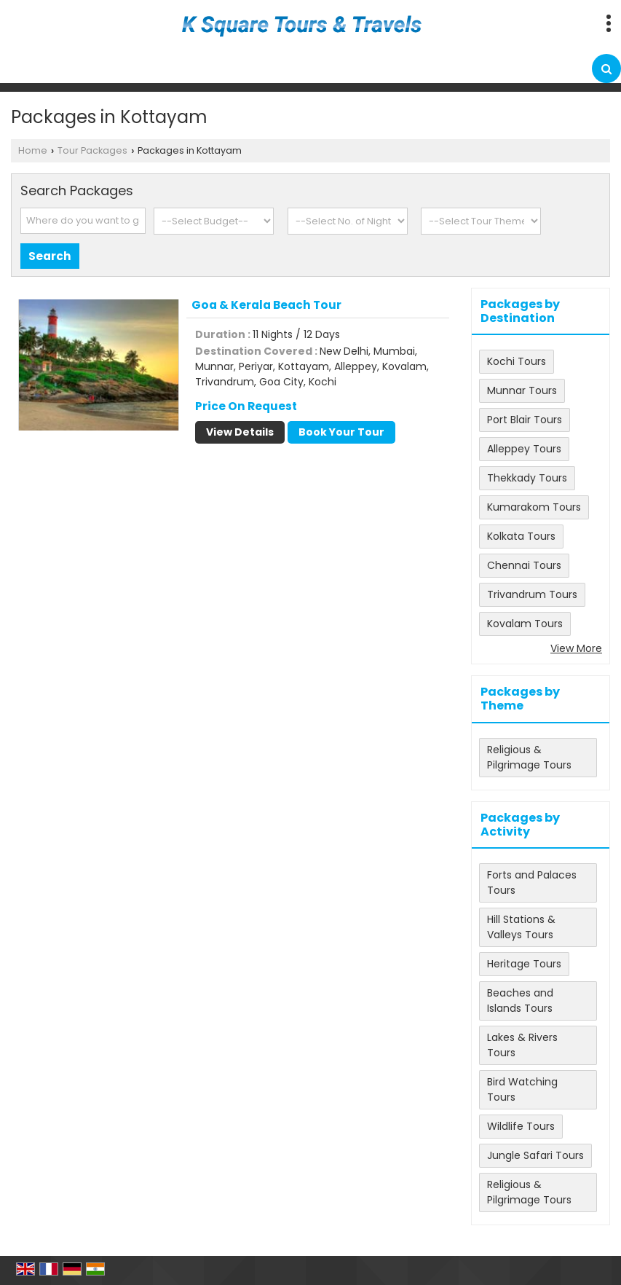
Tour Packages (92, 150)
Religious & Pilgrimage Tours (529, 757)
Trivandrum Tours (532, 594)
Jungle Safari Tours (535, 1155)
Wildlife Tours (521, 1126)
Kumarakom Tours (534, 507)
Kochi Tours (516, 361)
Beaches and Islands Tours (520, 1000)
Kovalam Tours (525, 623)
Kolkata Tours (521, 536)
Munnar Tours (522, 390)
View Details (240, 432)
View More (576, 648)
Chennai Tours (524, 565)
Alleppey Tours (524, 448)
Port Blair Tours (524, 419)
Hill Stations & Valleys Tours (521, 927)
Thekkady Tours (527, 478)
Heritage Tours (524, 963)
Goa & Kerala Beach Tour (266, 305)
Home (32, 150)
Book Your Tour (341, 432)
